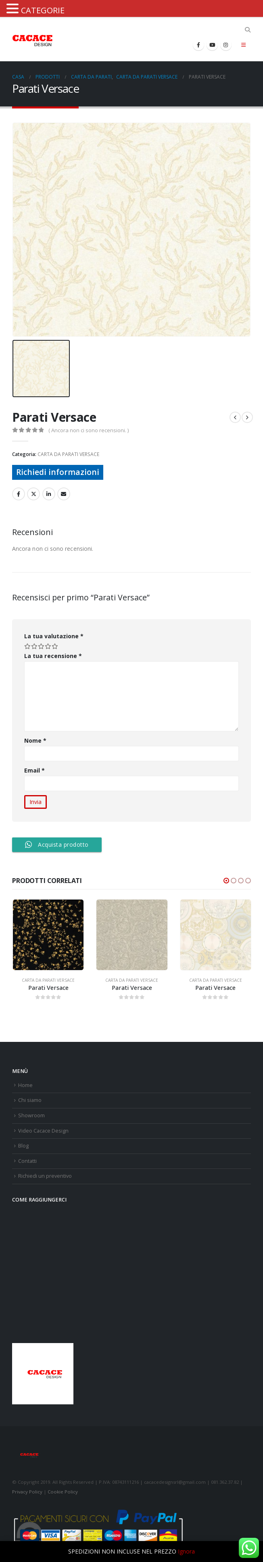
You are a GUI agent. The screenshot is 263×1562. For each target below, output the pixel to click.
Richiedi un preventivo (45, 1176)
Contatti (27, 1161)
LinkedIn (48, 493)
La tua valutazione (53, 636)
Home (25, 1085)
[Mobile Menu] (243, 45)
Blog (23, 1145)
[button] (226, 880)
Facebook (18, 493)
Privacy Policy (27, 1492)
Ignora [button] (186, 1551)
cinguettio (33, 493)
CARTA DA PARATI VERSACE (68, 454)
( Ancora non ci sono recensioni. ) (88, 430)
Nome (35, 740)
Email (34, 770)
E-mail (63, 493)
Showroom (31, 1115)
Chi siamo (30, 1100)
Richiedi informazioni (57, 472)
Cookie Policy (63, 1492)
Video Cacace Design (43, 1130)
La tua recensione (53, 656)
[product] (48, 935)
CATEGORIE (43, 10)
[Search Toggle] (247, 30)
